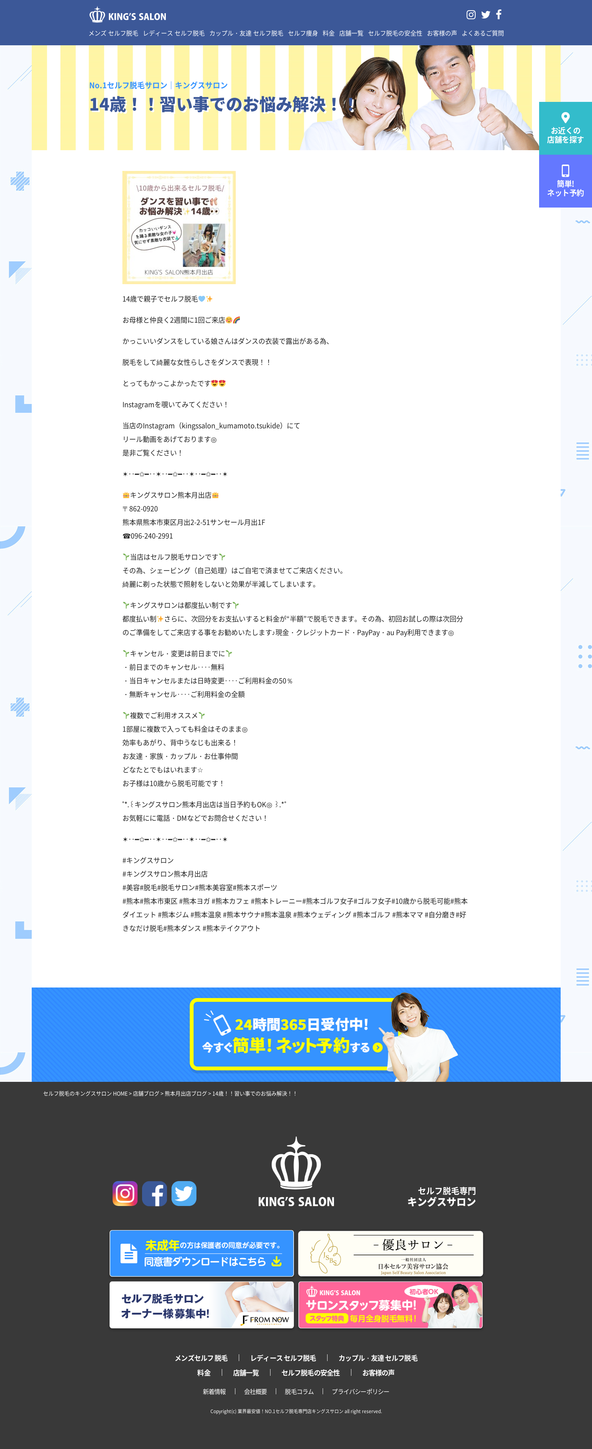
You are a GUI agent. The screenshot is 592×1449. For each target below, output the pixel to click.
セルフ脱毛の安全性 (395, 32)
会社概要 (255, 1391)
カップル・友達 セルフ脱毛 (246, 32)
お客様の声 (442, 32)
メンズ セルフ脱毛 (113, 32)
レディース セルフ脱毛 (174, 32)
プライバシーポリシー (360, 1391)
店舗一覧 (351, 32)
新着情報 (214, 1391)
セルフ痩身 (303, 32)
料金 (329, 32)
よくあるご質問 (483, 32)
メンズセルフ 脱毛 (201, 1358)
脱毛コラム (299, 1391)
